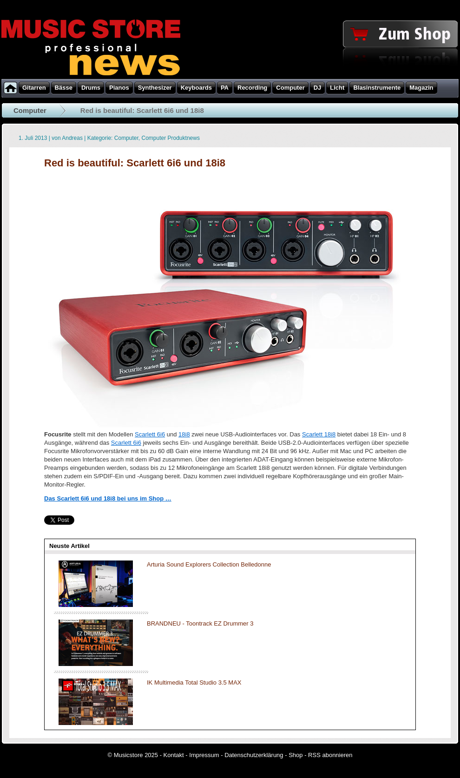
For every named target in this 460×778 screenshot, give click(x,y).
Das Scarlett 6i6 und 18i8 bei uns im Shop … (107, 498)
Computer (29, 110)
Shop (295, 755)
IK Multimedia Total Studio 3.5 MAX (194, 682)
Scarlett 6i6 (150, 434)
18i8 (184, 434)
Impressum (204, 755)
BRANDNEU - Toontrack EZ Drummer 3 (200, 623)
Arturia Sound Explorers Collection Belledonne (209, 564)
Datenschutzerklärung (253, 755)
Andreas (72, 138)
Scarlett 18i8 (318, 434)
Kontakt (174, 755)
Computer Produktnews (171, 138)
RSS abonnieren (330, 755)
